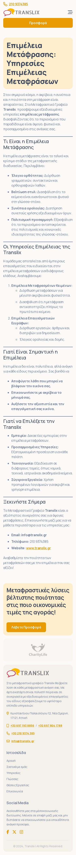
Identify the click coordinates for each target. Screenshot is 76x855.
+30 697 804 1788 (50, 725)
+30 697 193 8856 (22, 725)
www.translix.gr (38, 548)
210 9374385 (18, 4)
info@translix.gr (34, 535)
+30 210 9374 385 (22, 733)
